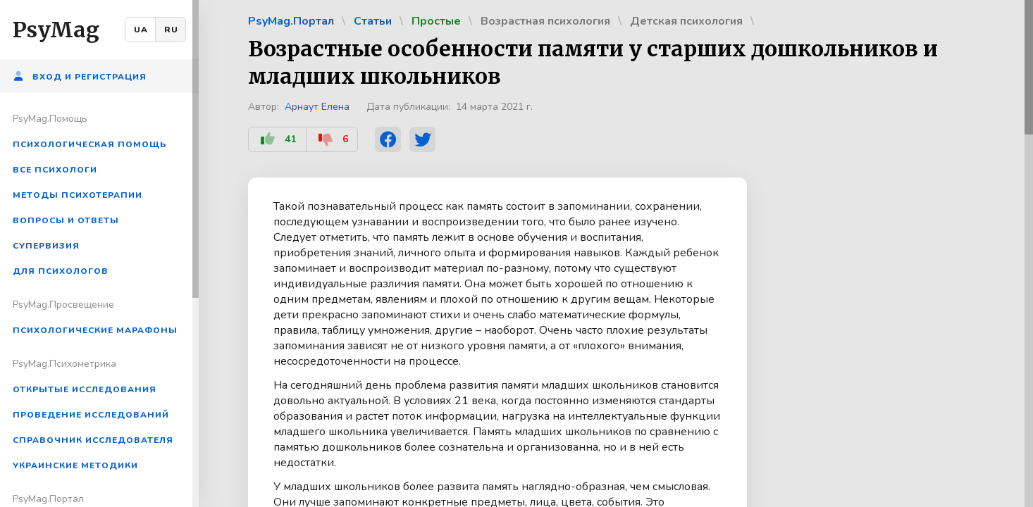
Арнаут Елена (317, 106)
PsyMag (56, 29)
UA (141, 29)
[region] (99, 253)
